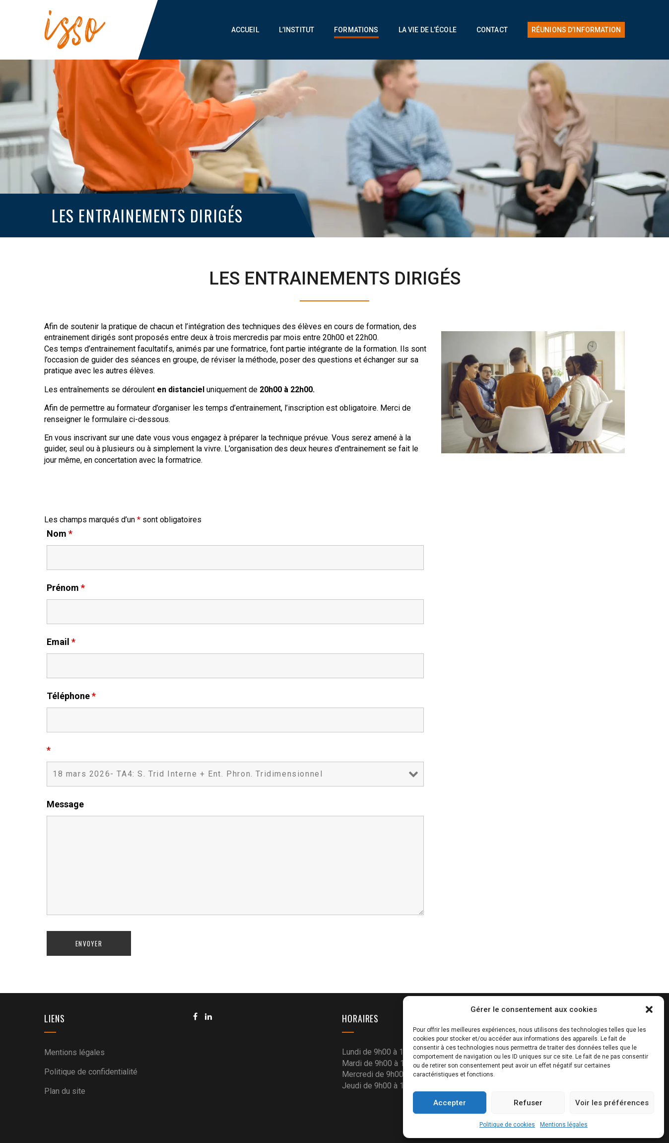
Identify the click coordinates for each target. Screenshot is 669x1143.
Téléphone (71, 696)
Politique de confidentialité (90, 1071)
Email (61, 642)
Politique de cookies (507, 1124)
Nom (59, 534)
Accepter (449, 1102)
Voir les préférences (612, 1102)
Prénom (66, 588)
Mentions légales (564, 1124)
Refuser (528, 1102)
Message (65, 804)
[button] (649, 1009)
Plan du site (64, 1091)
